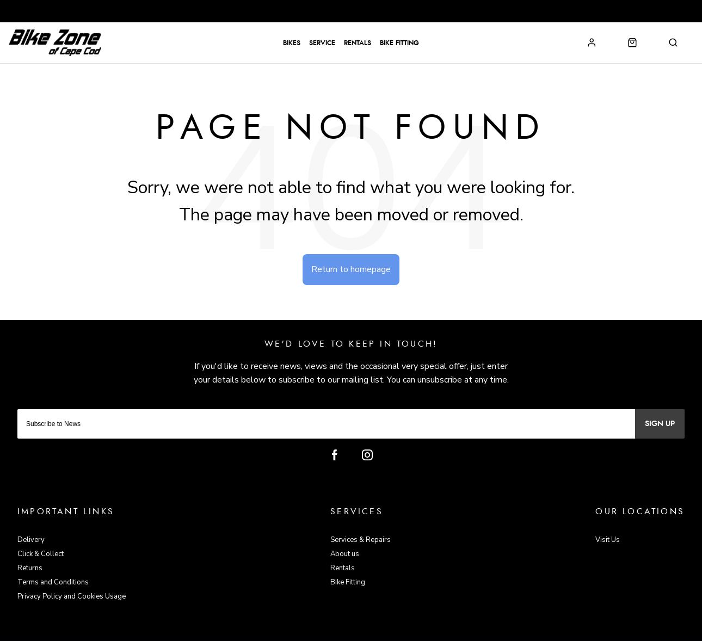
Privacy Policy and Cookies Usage (71, 596)
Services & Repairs (360, 540)
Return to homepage (351, 269)
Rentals (357, 43)
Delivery (31, 540)
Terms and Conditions (53, 582)
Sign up (660, 424)
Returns (29, 568)
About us (344, 554)
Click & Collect (40, 554)
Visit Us (607, 540)
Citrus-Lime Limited (385, 631)
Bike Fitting (399, 43)
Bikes (291, 43)
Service (322, 43)
